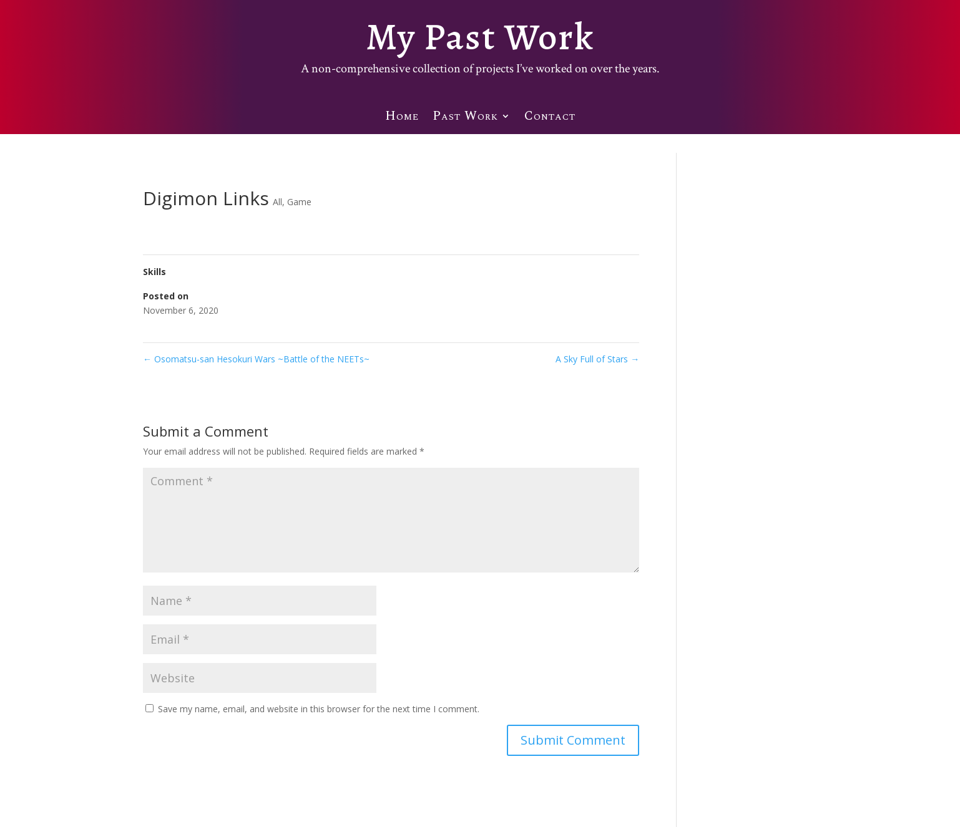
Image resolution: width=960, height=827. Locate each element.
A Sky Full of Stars (597, 359)
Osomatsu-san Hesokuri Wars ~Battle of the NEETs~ (256, 359)
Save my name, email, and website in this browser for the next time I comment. (318, 709)
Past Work (465, 120)
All (277, 202)
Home (402, 120)
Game (299, 202)
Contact (550, 120)
